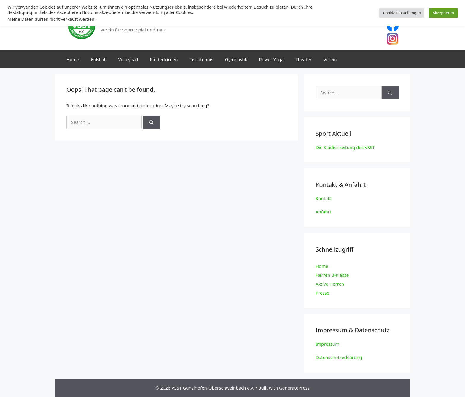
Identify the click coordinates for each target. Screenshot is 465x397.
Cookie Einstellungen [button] (402, 12)
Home (72, 59)
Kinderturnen (164, 59)
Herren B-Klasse (332, 275)
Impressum (327, 344)
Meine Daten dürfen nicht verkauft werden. (51, 19)
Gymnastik (236, 59)
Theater (303, 59)
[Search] (151, 122)
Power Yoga (271, 59)
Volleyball (128, 59)
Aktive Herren (330, 284)
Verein (330, 59)
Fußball (98, 59)
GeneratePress (294, 388)
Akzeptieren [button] (443, 12)
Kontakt (324, 198)
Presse (322, 293)
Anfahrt (323, 212)
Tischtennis (201, 59)
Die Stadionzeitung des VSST (345, 147)
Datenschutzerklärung (339, 357)
